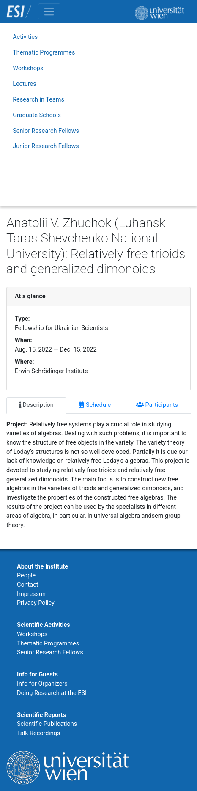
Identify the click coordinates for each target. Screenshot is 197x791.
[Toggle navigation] (49, 11)
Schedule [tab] (95, 405)
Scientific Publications (47, 724)
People (26, 575)
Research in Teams (38, 99)
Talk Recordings (38, 733)
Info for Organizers (42, 683)
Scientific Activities (43, 625)
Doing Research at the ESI (52, 693)
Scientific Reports (41, 715)
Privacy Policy (36, 603)
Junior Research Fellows (46, 146)
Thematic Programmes (44, 52)
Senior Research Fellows (46, 131)
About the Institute (42, 566)
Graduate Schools (37, 115)
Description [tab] (36, 405)
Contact (27, 584)
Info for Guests (37, 674)
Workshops (28, 68)
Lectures (24, 84)
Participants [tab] (157, 405)
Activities (25, 37)
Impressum (32, 594)
